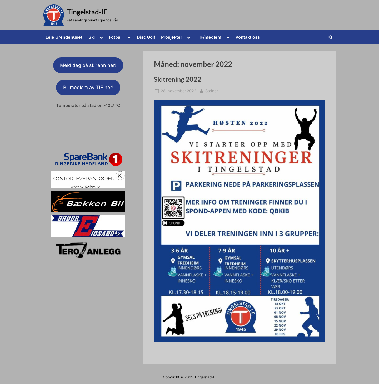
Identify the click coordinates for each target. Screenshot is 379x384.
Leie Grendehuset (64, 37)
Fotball (115, 37)
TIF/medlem (209, 37)
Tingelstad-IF (87, 12)
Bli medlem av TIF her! (88, 87)
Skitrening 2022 (177, 79)
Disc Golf (146, 37)
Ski (91, 37)
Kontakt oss (248, 37)
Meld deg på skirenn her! (88, 65)
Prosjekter (171, 37)
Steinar (211, 90)
